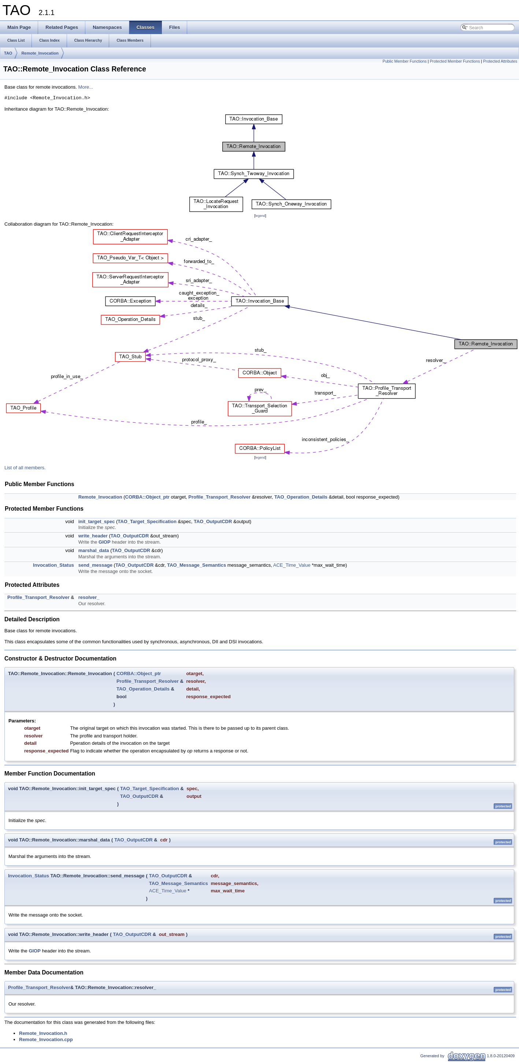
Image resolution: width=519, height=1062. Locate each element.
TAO (8, 53)
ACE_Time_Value (292, 565)
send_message (95, 565)
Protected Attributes (500, 61)
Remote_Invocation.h (43, 1033)
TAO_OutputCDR (213, 521)
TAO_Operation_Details (300, 497)
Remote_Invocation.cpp (46, 1039)
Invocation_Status (53, 565)
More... (85, 87)
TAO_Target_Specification (147, 521)
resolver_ (89, 597)
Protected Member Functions (455, 61)
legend (260, 216)
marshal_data (93, 550)
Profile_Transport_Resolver (219, 497)
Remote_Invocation (39, 53)
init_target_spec (96, 521)
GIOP (105, 542)
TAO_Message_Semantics (196, 565)
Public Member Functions (405, 61)
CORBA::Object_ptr (147, 497)
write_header (93, 536)
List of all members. (25, 467)
